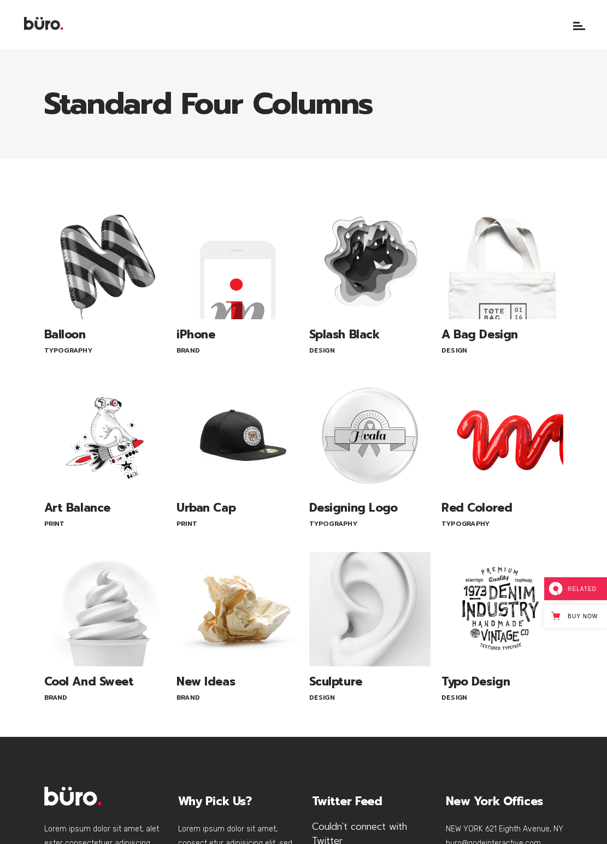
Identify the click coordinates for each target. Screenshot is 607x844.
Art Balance (77, 508)
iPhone (195, 334)
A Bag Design (479, 334)
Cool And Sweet (89, 681)
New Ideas (205, 681)
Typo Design (475, 681)
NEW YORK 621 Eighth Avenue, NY (504, 829)
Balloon (65, 334)
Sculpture (335, 681)
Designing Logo (353, 508)
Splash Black (344, 334)
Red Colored (476, 508)
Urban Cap (205, 508)
